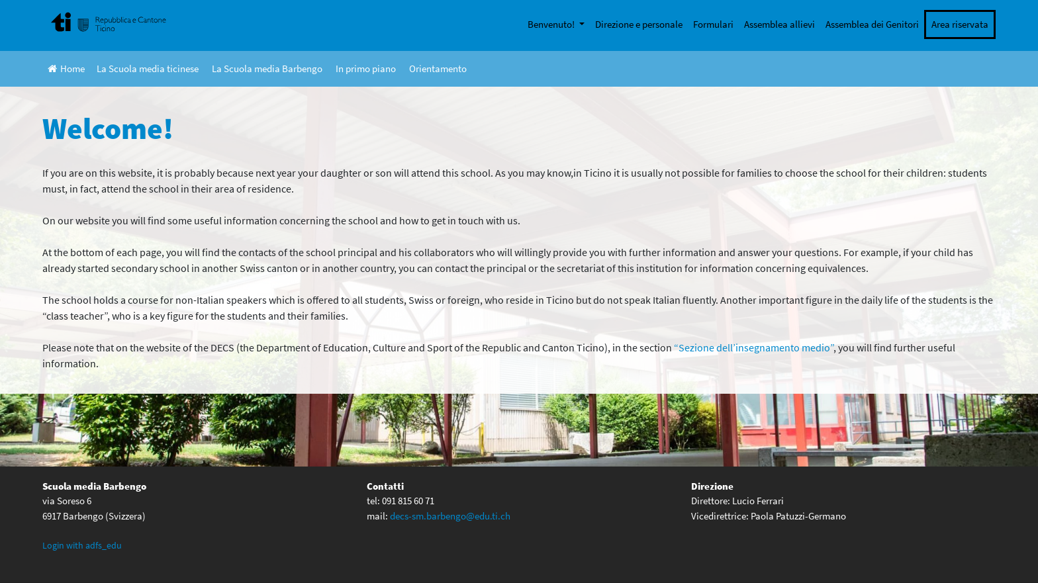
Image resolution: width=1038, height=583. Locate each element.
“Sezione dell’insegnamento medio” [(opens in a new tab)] (753, 347)
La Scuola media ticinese (148, 68)
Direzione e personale (639, 24)
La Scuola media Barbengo (267, 68)
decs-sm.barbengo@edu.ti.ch (450, 516)
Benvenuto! (552, 24)
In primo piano (366, 68)
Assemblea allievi (779, 24)
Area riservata (959, 24)
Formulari (713, 24)
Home (66, 68)
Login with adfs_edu (82, 545)
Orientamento (438, 68)
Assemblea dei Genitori (872, 24)
